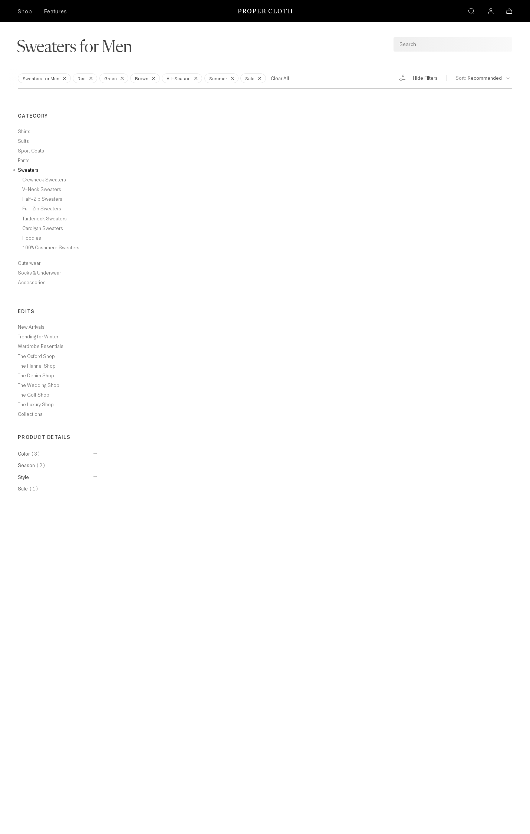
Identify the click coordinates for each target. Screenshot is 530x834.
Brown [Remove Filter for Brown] (146, 78)
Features (55, 11)
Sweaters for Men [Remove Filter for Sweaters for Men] (46, 78)
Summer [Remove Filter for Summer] (223, 78)
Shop (25, 11)
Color (29, 454)
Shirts (24, 131)
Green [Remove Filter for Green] (115, 78)
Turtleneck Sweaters (44, 218)
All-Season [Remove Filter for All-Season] (183, 78)
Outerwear (29, 263)
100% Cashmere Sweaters (50, 247)
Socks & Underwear (39, 273)
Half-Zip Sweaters (42, 199)
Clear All (280, 78)
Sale (28, 489)
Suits (23, 141)
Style (23, 477)
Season (32, 465)
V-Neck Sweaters (41, 189)
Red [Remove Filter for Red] (86, 78)
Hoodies (31, 238)
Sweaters (28, 170)
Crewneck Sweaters (44, 180)
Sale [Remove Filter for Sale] (254, 78)
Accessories (32, 282)
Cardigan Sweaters (42, 228)
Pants (24, 160)
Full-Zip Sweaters (41, 208)
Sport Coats (31, 151)
